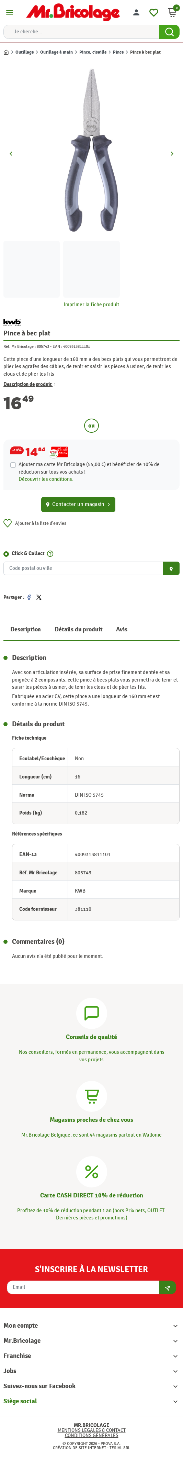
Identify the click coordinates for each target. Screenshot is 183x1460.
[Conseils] (91, 1013)
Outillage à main (56, 52)
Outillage (24, 52)
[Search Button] (169, 32)
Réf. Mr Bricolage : (19, 346)
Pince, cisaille (92, 52)
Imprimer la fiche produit (91, 305)
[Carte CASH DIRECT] (91, 1171)
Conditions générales (91, 1435)
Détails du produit (78, 629)
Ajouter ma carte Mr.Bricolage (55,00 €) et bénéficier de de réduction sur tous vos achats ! (89, 468)
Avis (121, 629)
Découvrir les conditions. (46, 479)
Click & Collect (28, 553)
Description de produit (29, 384)
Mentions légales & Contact (92, 1430)
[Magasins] (91, 1095)
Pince (118, 52)
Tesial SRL (120, 1447)
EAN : (57, 346)
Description (25, 629)
